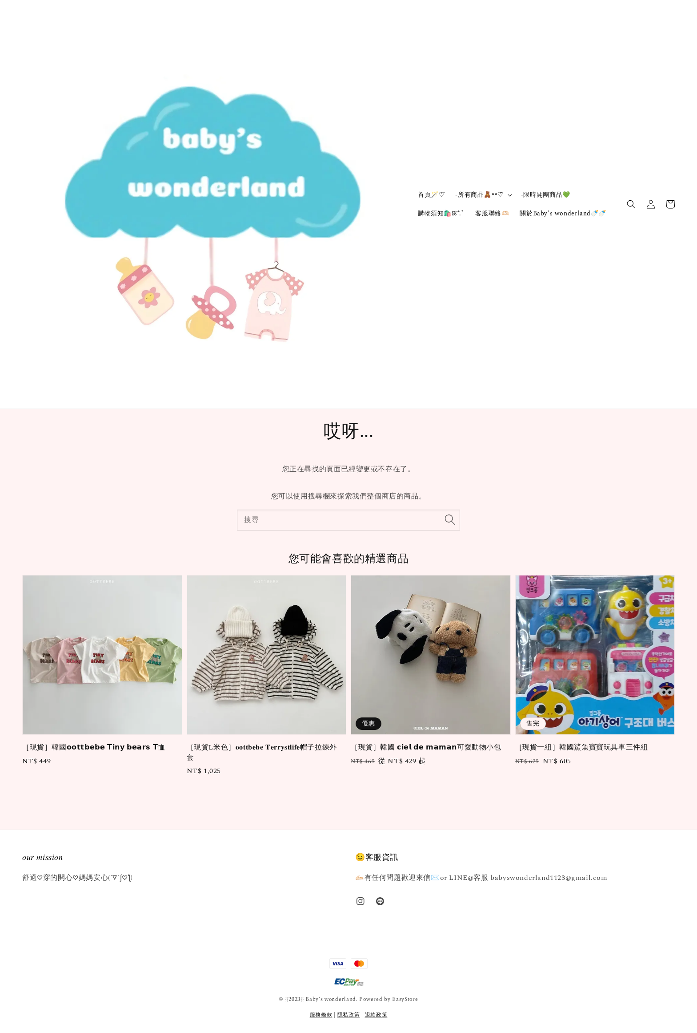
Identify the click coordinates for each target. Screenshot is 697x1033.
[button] (631, 204)
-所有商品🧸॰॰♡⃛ (479, 195)
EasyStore (405, 999)
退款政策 (376, 1015)
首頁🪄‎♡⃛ (431, 194)
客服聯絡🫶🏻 (492, 213)
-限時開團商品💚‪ (545, 194)
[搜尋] (450, 520)
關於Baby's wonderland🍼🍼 (563, 213)
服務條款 (321, 1015)
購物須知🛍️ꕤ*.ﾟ (441, 213)
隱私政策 (348, 1015)
